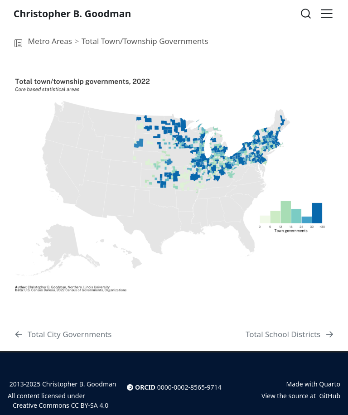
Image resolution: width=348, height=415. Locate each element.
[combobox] (306, 13)
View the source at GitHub (300, 395)
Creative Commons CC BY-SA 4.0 (58, 405)
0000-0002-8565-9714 (189, 387)
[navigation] (276, 41)
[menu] (326, 13)
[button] (18, 43)
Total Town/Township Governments (145, 41)
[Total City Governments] (63, 334)
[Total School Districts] (290, 334)
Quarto (329, 384)
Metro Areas (50, 41)
